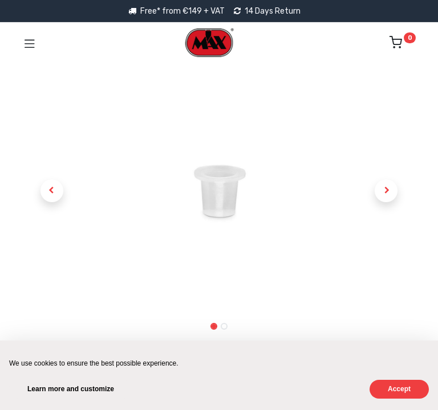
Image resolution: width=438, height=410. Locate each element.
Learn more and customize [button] (70, 389)
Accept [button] (399, 389)
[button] (52, 190)
